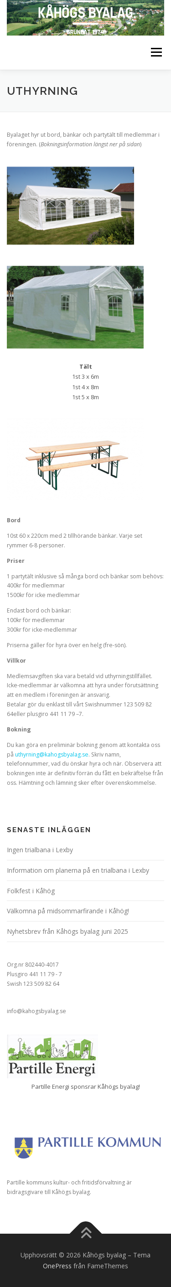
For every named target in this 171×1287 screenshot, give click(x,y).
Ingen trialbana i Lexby (40, 849)
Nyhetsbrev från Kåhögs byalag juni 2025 (67, 931)
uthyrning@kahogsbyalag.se (51, 754)
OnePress (57, 1265)
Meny (155, 53)
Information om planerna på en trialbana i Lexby (78, 870)
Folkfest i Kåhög (31, 890)
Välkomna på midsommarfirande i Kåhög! (68, 910)
